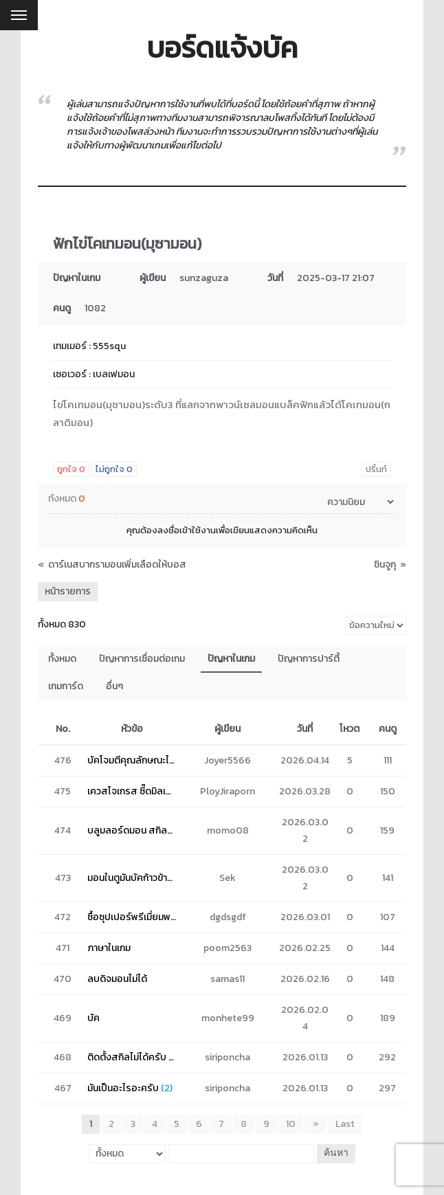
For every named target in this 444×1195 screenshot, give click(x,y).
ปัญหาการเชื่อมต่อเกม (142, 658)
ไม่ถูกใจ (114, 469)
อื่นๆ (114, 686)
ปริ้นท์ (376, 469)
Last (345, 1124)
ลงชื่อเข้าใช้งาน (186, 530)
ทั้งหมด (62, 658)
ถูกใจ (71, 469)
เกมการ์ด (65, 686)
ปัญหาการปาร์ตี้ (309, 658)
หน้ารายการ (68, 591)
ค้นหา (335, 1153)
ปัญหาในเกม (231, 658)
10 (291, 1124)
